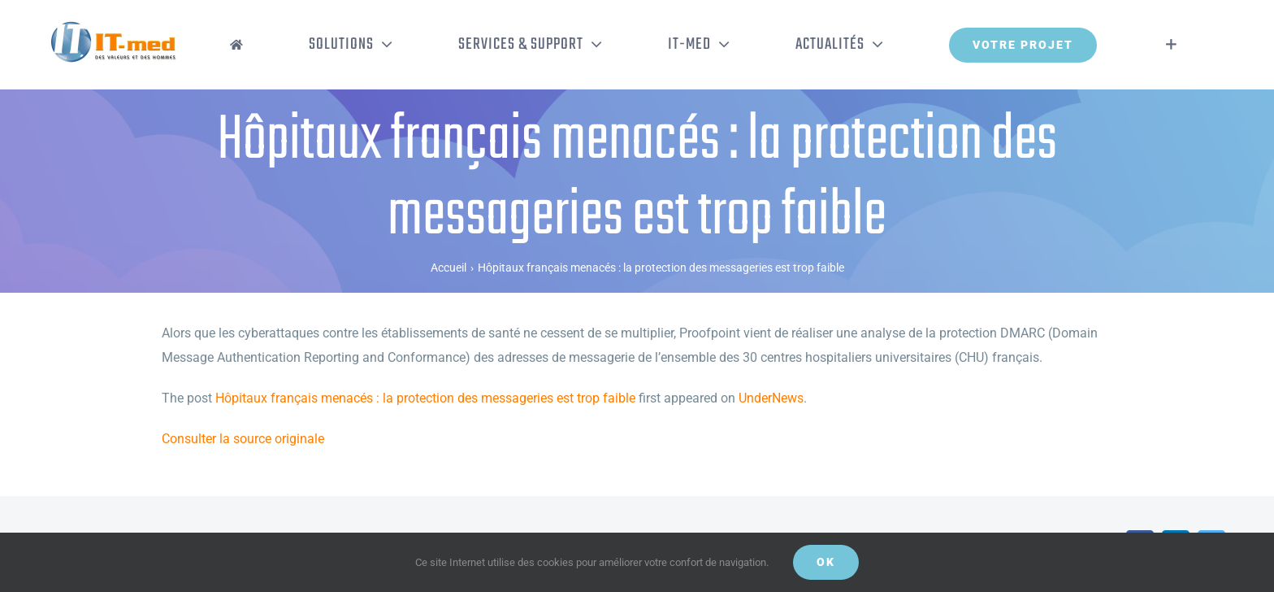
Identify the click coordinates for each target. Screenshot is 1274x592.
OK (826, 561)
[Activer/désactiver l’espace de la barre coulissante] (1171, 44)
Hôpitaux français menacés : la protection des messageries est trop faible (425, 398)
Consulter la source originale (243, 438)
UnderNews (771, 398)
